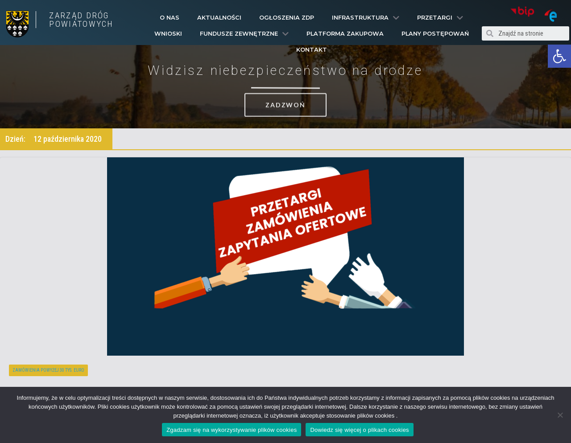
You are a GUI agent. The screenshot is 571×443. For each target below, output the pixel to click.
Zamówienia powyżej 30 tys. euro (48, 370)
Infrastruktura (365, 18)
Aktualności (219, 17)
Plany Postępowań (435, 33)
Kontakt (311, 49)
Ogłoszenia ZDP (286, 17)
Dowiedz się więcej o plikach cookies (359, 430)
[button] (559, 56)
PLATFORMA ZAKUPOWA (345, 33)
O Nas (169, 17)
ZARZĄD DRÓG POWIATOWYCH (81, 19)
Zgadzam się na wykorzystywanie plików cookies (231, 430)
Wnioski (168, 33)
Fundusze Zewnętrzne (244, 34)
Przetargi (440, 18)
